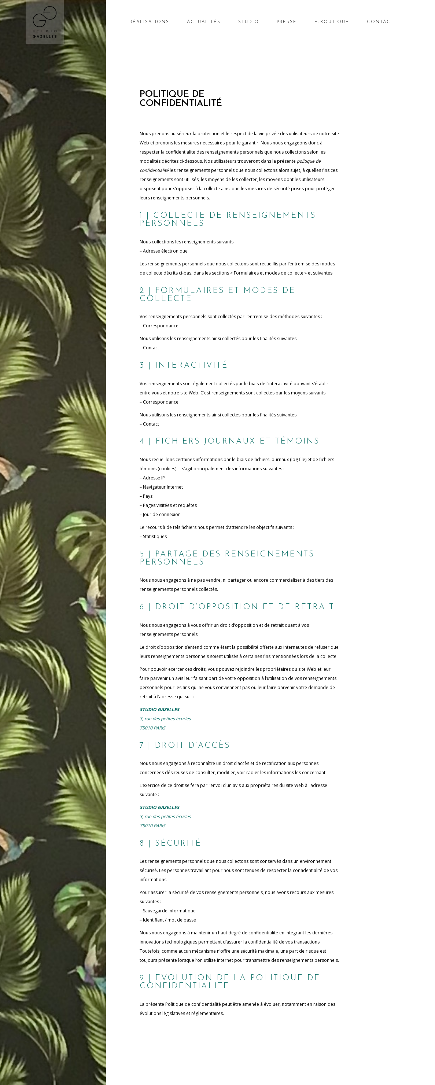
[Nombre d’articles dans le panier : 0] (406, 23)
